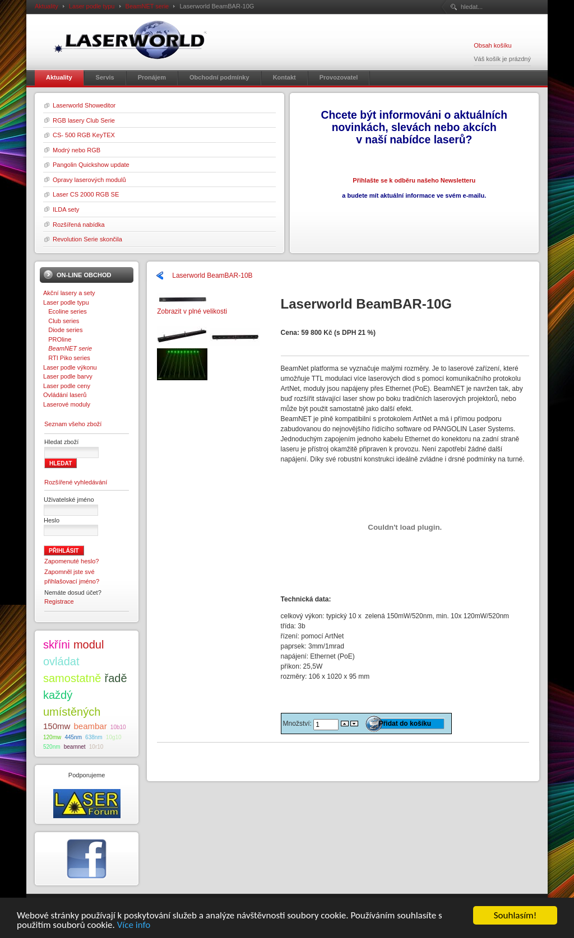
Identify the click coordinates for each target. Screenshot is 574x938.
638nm (94, 737)
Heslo (51, 520)
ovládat (61, 661)
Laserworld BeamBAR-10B (212, 275)
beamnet (75, 747)
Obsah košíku (492, 45)
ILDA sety (66, 209)
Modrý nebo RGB (76, 150)
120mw (52, 737)
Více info (134, 925)
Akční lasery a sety (69, 293)
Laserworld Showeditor (84, 105)
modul (88, 644)
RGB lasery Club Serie (84, 120)
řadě (116, 678)
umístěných (71, 712)
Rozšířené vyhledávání (75, 482)
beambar (90, 726)
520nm (52, 747)
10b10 (118, 727)
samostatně (72, 678)
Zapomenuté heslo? (71, 561)
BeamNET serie (147, 6)
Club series (61, 321)
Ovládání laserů (64, 394)
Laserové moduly (66, 404)
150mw (56, 726)
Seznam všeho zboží (72, 424)
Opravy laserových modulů (89, 179)
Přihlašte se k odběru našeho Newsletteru (414, 180)
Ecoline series (65, 311)
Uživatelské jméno (69, 499)
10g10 (114, 737)
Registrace (59, 601)
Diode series (63, 329)
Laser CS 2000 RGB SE (86, 194)
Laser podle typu (92, 6)
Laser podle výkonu (70, 367)
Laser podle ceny (66, 385)
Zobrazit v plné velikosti (192, 307)
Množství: (298, 723)
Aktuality (46, 6)
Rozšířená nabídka (79, 224)
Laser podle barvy (67, 376)
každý (57, 695)
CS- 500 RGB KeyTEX (84, 135)
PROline (57, 339)
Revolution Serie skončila (87, 239)
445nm (73, 737)
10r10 (96, 747)
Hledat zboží (61, 441)
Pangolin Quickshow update (91, 164)
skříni (56, 644)
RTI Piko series (66, 357)
